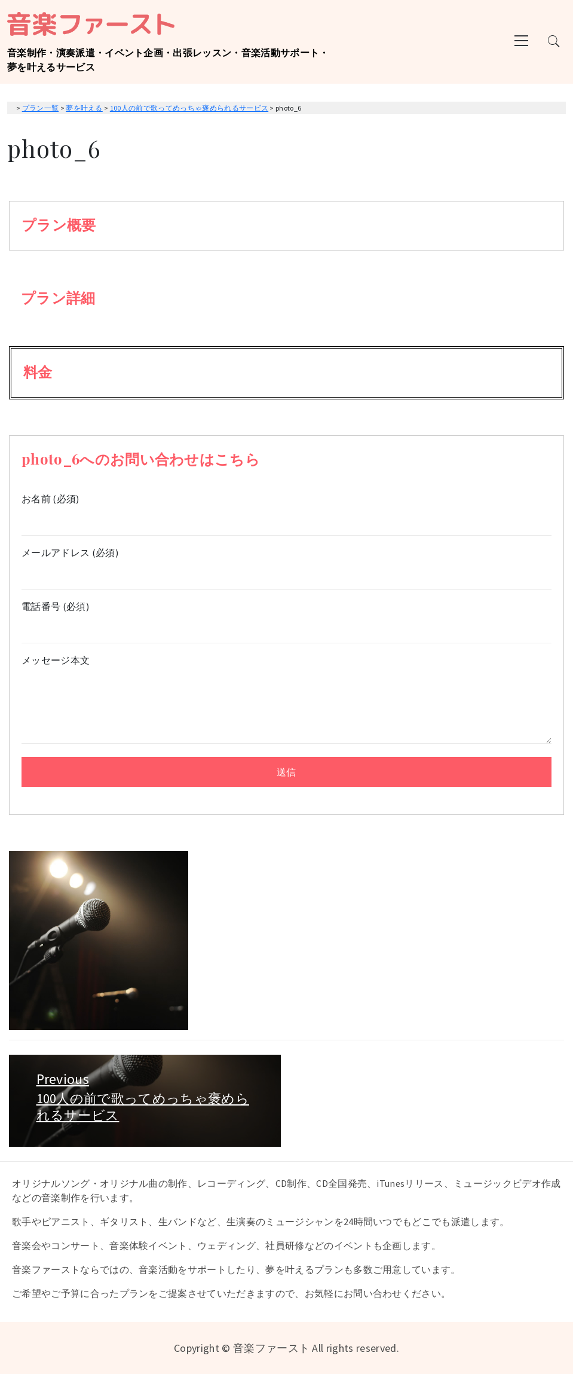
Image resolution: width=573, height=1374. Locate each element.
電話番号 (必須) (286, 617)
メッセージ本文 (286, 700)
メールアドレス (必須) (286, 563)
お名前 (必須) (286, 510)
